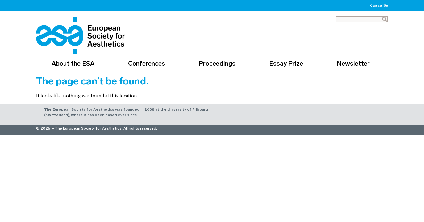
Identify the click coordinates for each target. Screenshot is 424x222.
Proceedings (219, 63)
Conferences (148, 63)
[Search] (384, 19)
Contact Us (379, 5)
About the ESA (75, 63)
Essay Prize (287, 63)
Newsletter (355, 63)
